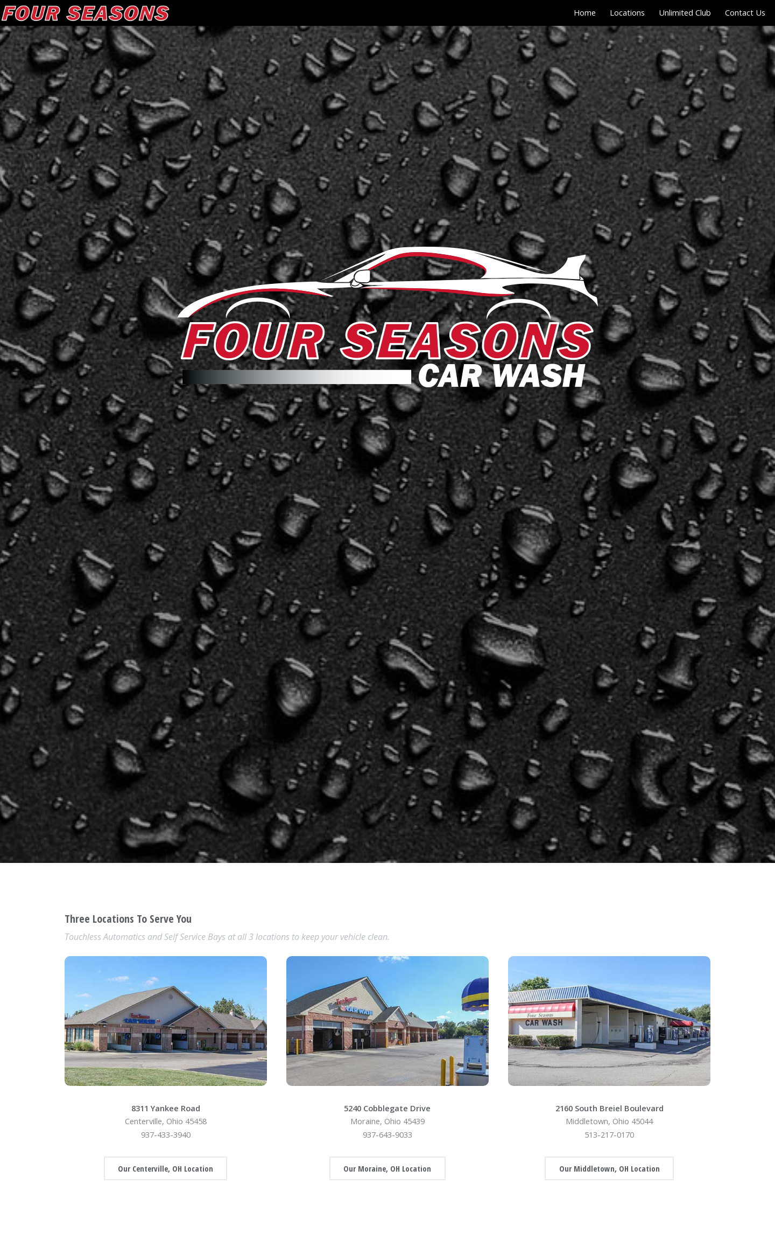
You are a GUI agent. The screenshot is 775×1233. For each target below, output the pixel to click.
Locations (627, 12)
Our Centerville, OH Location (165, 1168)
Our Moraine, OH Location (387, 1168)
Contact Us (745, 12)
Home (585, 12)
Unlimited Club (685, 12)
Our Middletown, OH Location (609, 1168)
